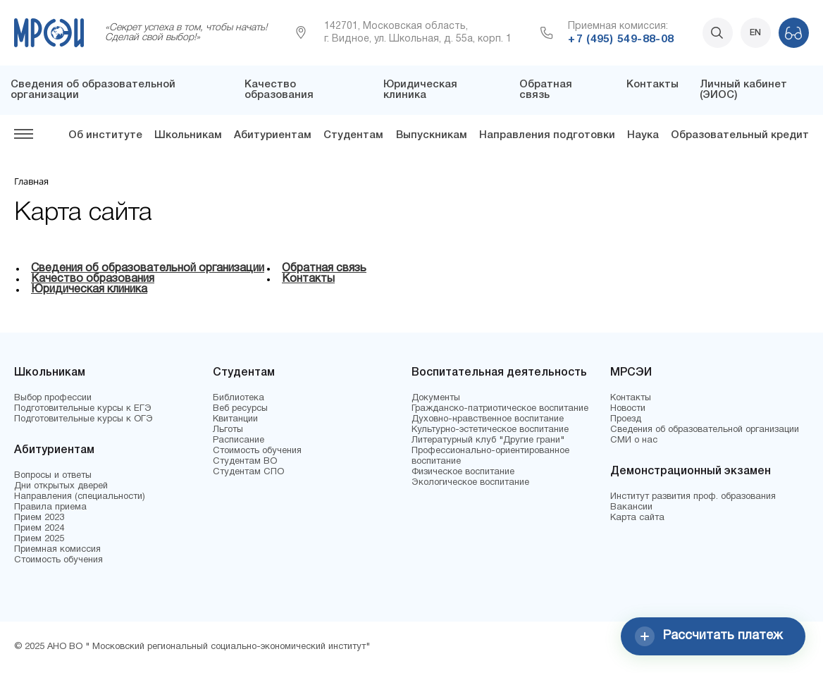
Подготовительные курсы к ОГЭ (83, 419)
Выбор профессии (53, 398)
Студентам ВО (245, 461)
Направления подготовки (547, 135)
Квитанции (235, 419)
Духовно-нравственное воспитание (488, 419)
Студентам (353, 135)
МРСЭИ (631, 373)
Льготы (228, 430)
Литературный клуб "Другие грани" (488, 440)
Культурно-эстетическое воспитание (490, 430)
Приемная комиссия (57, 549)
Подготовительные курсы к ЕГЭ (82, 409)
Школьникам (188, 135)
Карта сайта (637, 518)
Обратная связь (545, 90)
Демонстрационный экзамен (690, 471)
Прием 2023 (39, 518)
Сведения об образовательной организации (147, 268)
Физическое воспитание (463, 472)
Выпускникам (431, 135)
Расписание (238, 440)
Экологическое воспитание (470, 482)
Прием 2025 (39, 539)
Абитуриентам (272, 135)
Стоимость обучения (58, 560)
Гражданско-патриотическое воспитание (500, 409)
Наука (643, 135)
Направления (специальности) (79, 497)
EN (755, 33)
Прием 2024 (39, 528)
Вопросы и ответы (53, 475)
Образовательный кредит (740, 135)
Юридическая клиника (420, 90)
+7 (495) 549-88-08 (621, 39)
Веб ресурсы (240, 409)
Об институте (105, 135)
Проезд (625, 419)
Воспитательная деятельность (499, 373)
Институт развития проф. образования (693, 497)
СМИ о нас (633, 440)
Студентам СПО (248, 472)
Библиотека (238, 398)
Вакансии (631, 507)
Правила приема (50, 507)
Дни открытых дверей (61, 486)
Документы (436, 398)
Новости (627, 409)
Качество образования (279, 90)
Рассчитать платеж (709, 636)
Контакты (652, 84)
